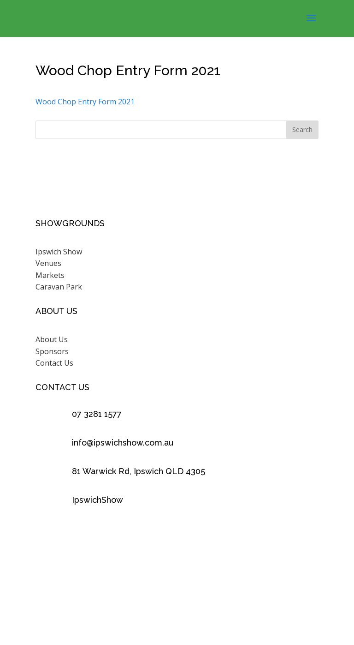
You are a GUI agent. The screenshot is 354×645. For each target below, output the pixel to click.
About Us (51, 339)
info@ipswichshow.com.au (122, 442)
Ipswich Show (58, 252)
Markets (50, 275)
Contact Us (54, 363)
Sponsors (52, 351)
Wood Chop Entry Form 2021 (85, 101)
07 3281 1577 (97, 414)
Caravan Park (58, 287)
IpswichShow (97, 500)
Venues (48, 263)
